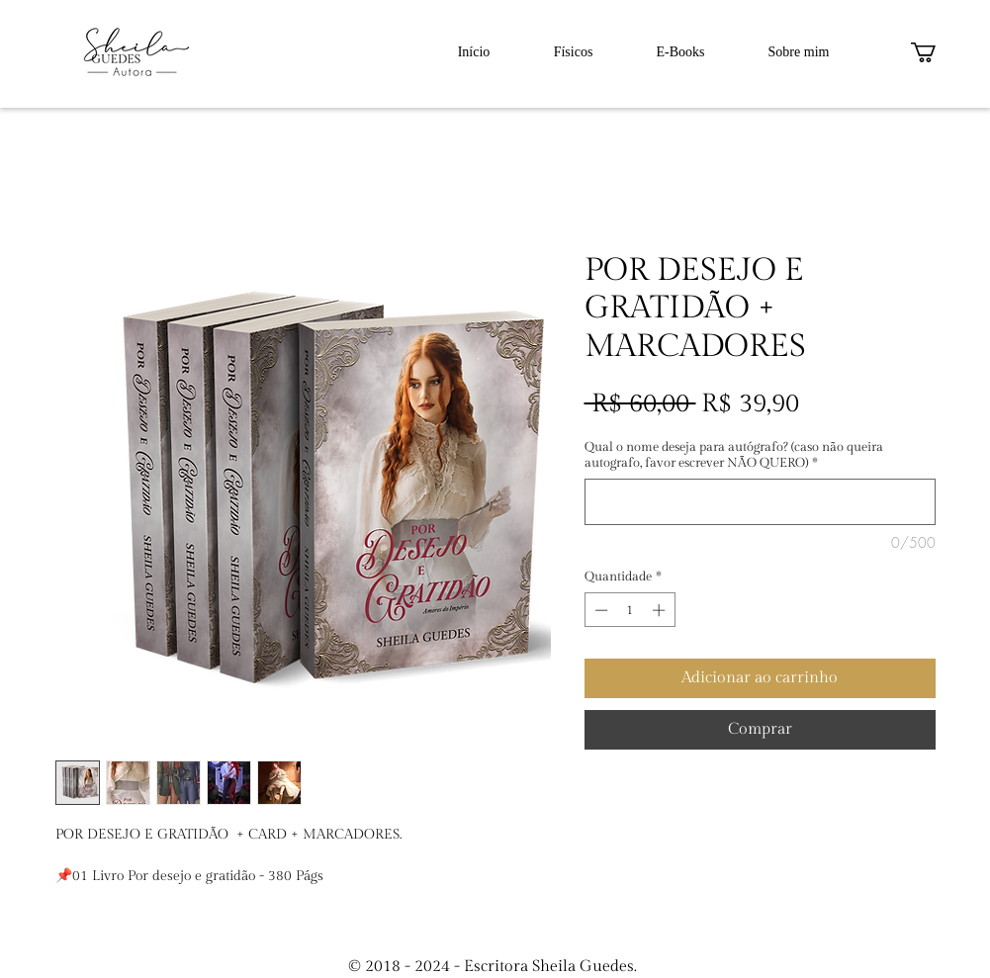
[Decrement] (599, 610)
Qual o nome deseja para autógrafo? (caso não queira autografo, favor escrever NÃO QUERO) (734, 455)
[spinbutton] (629, 610)
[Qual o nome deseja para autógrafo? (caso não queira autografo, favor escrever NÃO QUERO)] (760, 502)
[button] (935, 52)
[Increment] (661, 610)
